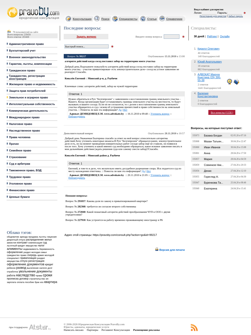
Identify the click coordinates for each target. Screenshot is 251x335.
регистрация (36, 260)
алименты (14, 249)
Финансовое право (22, 190)
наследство (25, 275)
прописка (13, 278)
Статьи (152, 18)
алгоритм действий (94, 86)
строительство (37, 278)
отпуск (23, 261)
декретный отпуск (16, 240)
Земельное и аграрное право (28, 97)
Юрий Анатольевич (210, 61)
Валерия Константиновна (208, 95)
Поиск (105, 18)
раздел (27, 252)
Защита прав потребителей (27, 90)
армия (41, 255)
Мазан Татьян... (214, 141)
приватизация (28, 258)
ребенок (11, 268)
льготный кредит (16, 245)
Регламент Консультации (115, 329)
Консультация (82, 18)
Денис (208, 170)
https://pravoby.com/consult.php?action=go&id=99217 (125, 234)
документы (44, 271)
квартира (50, 282)
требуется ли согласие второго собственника (111, 206)
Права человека (19, 137)
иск (41, 282)
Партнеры (92, 329)
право (23, 255)
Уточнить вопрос (160, 113)
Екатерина (210, 188)
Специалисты (128, 18)
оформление (15, 252)
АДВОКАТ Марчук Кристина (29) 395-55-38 (209, 77)
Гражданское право (22, 70)
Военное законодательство (27, 57)
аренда (24, 236)
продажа (33, 236)
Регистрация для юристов (213, 16)
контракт (22, 242)
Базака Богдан (213, 135)
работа (11, 275)
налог (41, 245)
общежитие (13, 236)
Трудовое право (20, 176)
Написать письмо (74, 329)
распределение (35, 239)
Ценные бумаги (19, 196)
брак (37, 282)
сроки (47, 275)
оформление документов (25, 264)
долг (50, 268)
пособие (29, 282)
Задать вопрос (86, 36)
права (39, 275)
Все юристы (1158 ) (222, 112)
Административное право (26, 43)
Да (119, 109)
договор (24, 278)
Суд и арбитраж (19, 163)
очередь (32, 255)
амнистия (11, 242)
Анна (207, 153)
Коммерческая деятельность (28, 110)
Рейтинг (212, 36)
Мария (208, 159)
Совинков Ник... (214, 164)
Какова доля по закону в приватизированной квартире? (117, 201)
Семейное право (20, 150)
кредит (49, 264)
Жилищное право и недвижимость (32, 84)
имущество (31, 245)
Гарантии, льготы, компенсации (30, 63)
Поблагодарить (76, 116)
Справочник (174, 18)
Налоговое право (20, 123)
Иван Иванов (212, 147)
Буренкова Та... (213, 182)
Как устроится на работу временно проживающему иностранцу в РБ (125, 220)
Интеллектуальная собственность (32, 104)
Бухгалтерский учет (22, 50)
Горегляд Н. (211, 176)
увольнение (27, 271)
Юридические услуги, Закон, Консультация (9, 6)
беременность (46, 249)
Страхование (17, 157)
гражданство (13, 255)
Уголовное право (20, 183)
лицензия (52, 237)
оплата (21, 282)
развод (21, 267)
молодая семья (39, 252)
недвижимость (30, 249)
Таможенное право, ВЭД (25, 170)
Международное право (24, 117)
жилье (48, 239)
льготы (42, 236)
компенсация (35, 242)
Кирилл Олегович (208, 48)
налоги (43, 268)
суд (45, 242)
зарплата (11, 282)
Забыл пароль (235, 16)
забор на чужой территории (122, 86)
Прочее (14, 143)
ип (47, 278)
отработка (12, 271)
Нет (125, 109)
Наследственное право (24, 130)
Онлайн (224, 36)
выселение (33, 268)
